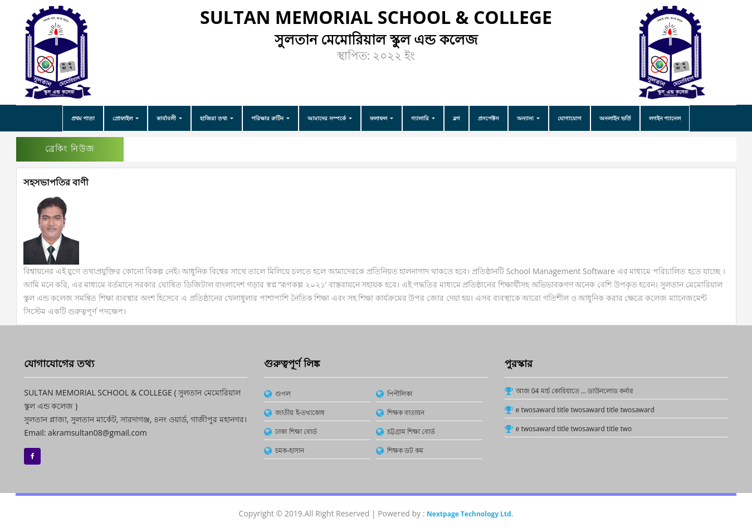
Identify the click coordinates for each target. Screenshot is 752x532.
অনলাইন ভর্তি (615, 118)
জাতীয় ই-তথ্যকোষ (300, 412)
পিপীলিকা (399, 393)
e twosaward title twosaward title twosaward (585, 409)
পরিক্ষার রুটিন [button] (268, 118)
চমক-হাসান (289, 450)
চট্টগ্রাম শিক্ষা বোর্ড (411, 431)
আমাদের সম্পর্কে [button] (327, 118)
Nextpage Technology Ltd (469, 514)
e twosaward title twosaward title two (574, 428)
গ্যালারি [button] (421, 118)
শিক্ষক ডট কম (405, 450)
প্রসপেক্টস (488, 118)
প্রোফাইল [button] (123, 118)
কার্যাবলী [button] (167, 118)
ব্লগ (456, 118)
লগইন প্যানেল (665, 118)
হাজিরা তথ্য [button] (214, 118)
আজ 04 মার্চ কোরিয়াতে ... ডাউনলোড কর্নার (575, 391)
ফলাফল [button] (379, 118)
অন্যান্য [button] (526, 118)
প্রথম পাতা (83, 118)
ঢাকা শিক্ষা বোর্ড (295, 431)
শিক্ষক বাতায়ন (405, 412)
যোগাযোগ (570, 118)
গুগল (283, 393)
